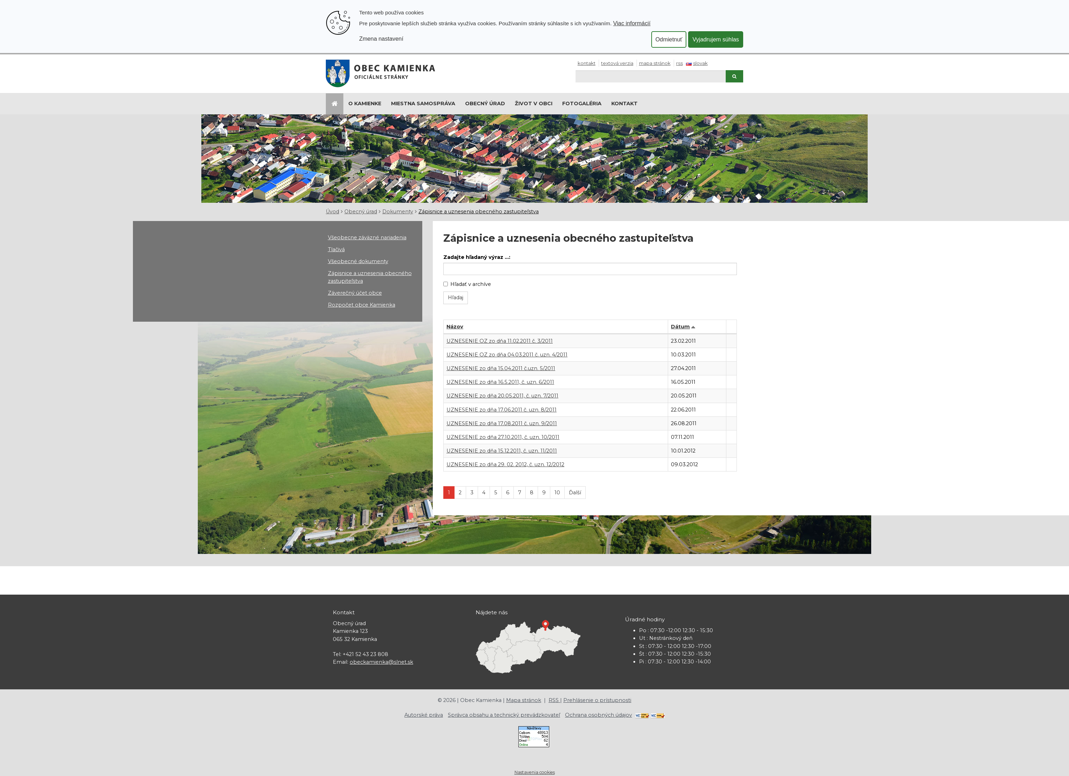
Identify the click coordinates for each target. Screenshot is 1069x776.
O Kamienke (364, 103)
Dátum (680, 326)
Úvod (332, 211)
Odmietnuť (669, 39)
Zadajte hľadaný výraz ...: (476, 257)
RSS (679, 63)
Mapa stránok (655, 63)
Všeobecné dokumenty (358, 261)
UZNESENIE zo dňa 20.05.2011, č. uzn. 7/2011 (502, 396)
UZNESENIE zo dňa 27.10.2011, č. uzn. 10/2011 (502, 437)
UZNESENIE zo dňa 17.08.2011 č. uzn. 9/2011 (501, 423)
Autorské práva (423, 715)
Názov (454, 326)
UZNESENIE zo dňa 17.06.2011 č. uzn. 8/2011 (501, 410)
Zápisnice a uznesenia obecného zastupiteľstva (478, 211)
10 (557, 492)
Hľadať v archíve (467, 284)
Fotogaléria (581, 103)
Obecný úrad (485, 103)
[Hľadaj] (650, 76)
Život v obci (533, 103)
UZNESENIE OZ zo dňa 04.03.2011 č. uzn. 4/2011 (506, 355)
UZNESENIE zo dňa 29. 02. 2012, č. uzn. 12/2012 (505, 464)
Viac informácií (632, 23)
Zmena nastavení (381, 38)
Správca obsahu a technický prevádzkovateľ (504, 715)
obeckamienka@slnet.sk (381, 662)
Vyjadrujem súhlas (715, 39)
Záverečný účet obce (355, 293)
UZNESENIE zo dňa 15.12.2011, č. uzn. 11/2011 (501, 451)
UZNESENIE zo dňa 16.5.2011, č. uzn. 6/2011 (500, 382)
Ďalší (575, 492)
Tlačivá (336, 249)
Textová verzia (617, 63)
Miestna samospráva (423, 103)
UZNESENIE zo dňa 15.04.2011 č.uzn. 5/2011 (500, 368)
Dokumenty (397, 211)
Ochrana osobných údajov (598, 715)
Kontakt (587, 63)
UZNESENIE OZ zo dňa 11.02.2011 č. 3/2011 (499, 341)
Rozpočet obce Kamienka (361, 305)
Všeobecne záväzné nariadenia (367, 237)
